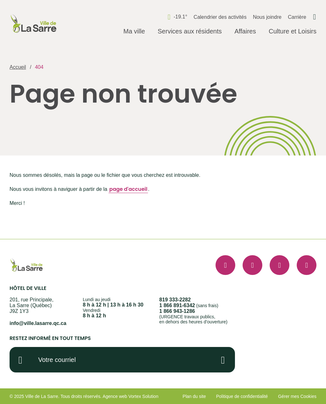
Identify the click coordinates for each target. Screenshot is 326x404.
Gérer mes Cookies (297, 396)
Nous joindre (267, 17)
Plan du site (194, 396)
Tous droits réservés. (81, 396)
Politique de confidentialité (242, 396)
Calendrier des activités (220, 17)
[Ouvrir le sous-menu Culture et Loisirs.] (292, 31)
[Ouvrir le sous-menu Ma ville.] (134, 31)
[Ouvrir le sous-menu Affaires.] (245, 31)
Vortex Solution (143, 396)
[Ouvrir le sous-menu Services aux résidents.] (190, 31)
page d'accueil (128, 189)
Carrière (297, 17)
